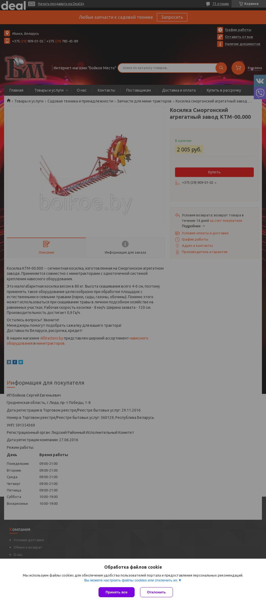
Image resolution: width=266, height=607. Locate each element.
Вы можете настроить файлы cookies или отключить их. (131, 580)
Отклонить (156, 592)
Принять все (117, 592)
